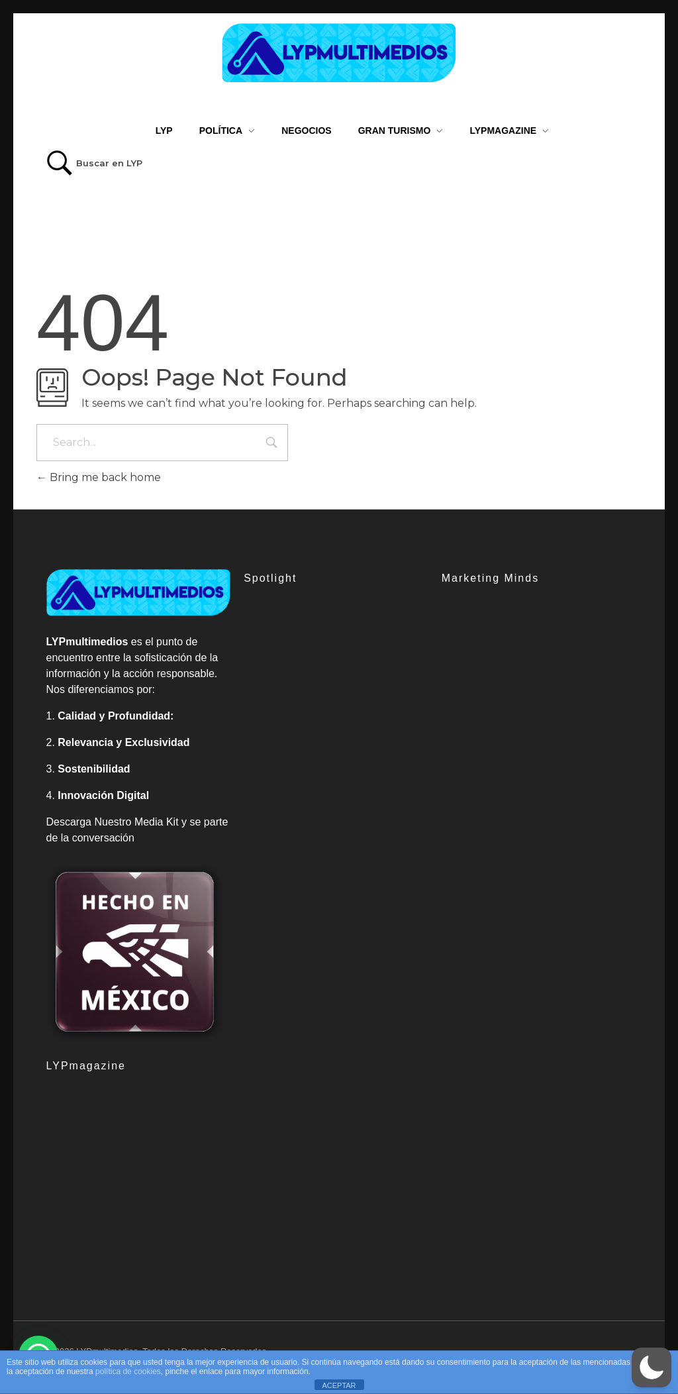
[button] (651, 1367)
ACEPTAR (339, 1385)
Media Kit (156, 822)
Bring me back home (98, 477)
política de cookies (128, 1371)
